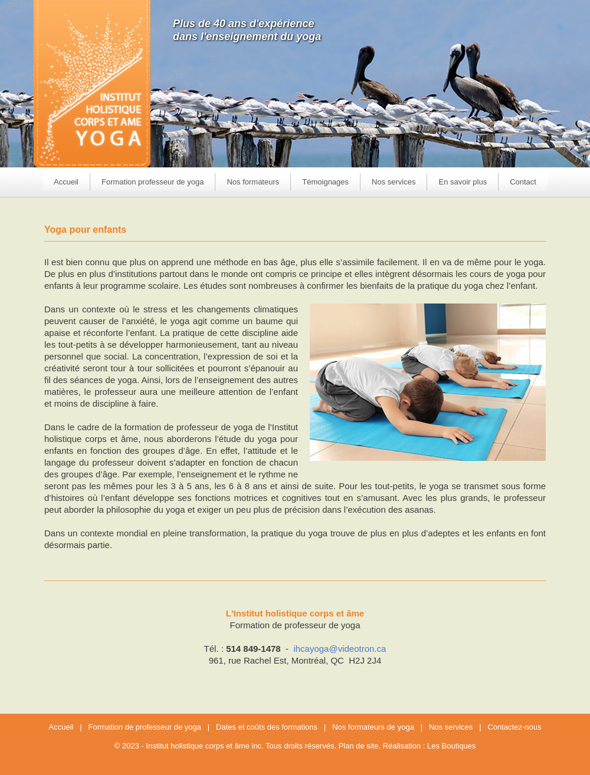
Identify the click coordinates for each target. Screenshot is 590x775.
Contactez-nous (514, 727)
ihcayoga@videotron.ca (339, 649)
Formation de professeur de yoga (145, 727)
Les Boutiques (451, 745)
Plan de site (359, 745)
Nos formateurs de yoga (373, 727)
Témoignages (325, 181)
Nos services (451, 727)
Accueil (66, 181)
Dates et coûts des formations (266, 727)
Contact (523, 181)
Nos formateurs (253, 181)
